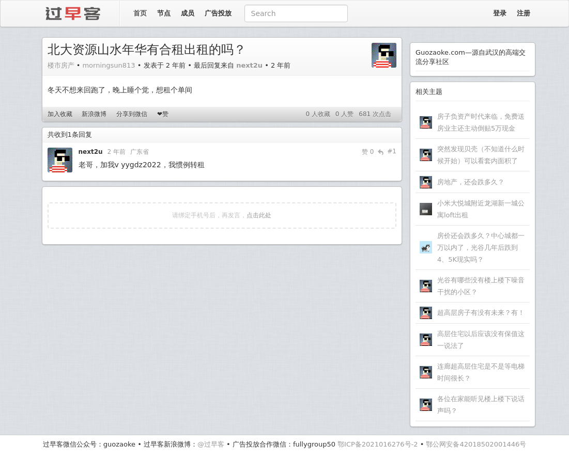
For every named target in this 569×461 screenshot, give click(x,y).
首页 (140, 13)
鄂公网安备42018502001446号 (476, 444)
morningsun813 (108, 65)
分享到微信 (131, 114)
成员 (187, 13)
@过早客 (210, 444)
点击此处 (259, 215)
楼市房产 (61, 65)
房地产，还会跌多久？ (470, 182)
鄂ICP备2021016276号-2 (377, 444)
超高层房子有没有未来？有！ (481, 312)
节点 (164, 13)
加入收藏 (60, 114)
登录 (499, 13)
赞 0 (368, 151)
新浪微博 (94, 114)
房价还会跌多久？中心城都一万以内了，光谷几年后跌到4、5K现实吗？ (481, 247)
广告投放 (218, 13)
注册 (523, 13)
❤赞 (162, 114)
